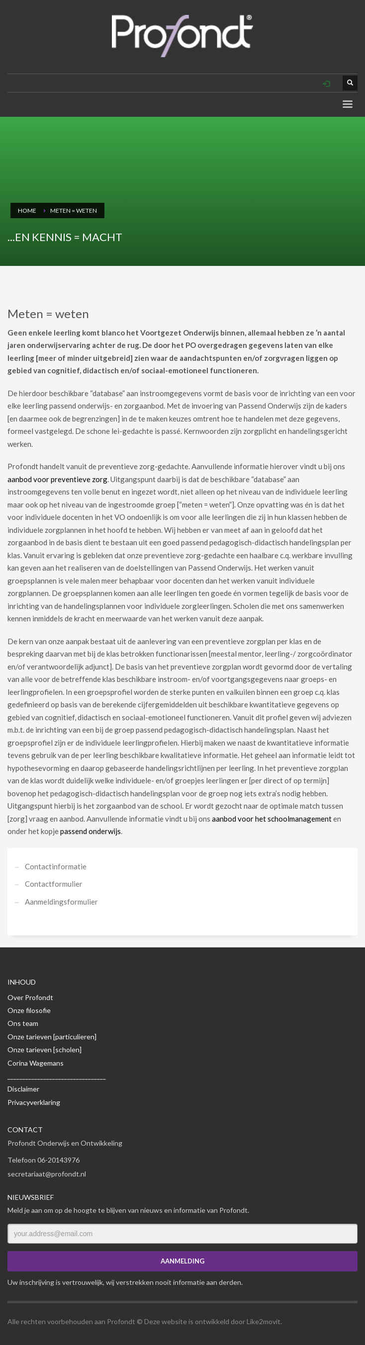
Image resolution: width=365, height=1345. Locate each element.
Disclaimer (23, 1089)
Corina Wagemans (35, 1063)
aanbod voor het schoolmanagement (272, 818)
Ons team (22, 1023)
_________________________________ (56, 1076)
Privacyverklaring (33, 1102)
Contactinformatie (56, 866)
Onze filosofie (29, 1010)
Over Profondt (30, 997)
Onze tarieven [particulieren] (51, 1036)
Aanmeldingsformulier (61, 901)
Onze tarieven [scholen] (44, 1049)
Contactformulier (54, 883)
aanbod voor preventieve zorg (57, 479)
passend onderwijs (90, 831)
